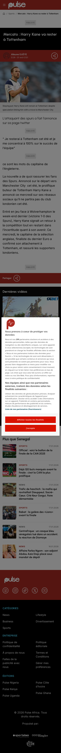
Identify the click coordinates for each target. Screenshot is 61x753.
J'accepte (30, 428)
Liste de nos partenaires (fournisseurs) (23, 409)
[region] (30, 376)
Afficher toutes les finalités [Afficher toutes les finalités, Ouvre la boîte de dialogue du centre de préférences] (30, 419)
